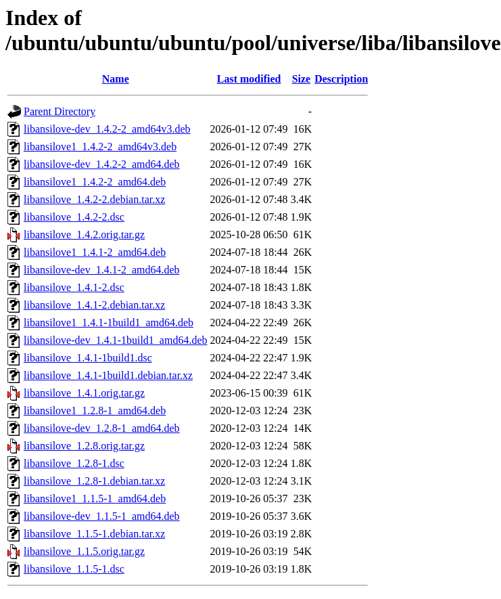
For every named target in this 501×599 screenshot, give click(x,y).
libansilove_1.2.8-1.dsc (74, 463)
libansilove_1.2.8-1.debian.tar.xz (94, 481)
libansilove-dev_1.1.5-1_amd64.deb (102, 516)
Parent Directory (59, 111)
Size (301, 79)
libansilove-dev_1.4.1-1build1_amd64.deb (116, 340)
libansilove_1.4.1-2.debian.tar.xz (94, 305)
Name (115, 79)
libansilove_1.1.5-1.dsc (74, 569)
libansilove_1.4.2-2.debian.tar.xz (94, 199)
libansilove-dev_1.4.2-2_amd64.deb (102, 164)
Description (341, 79)
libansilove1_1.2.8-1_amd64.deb (95, 410)
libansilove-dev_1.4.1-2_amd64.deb (102, 269)
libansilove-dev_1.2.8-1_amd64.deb (102, 428)
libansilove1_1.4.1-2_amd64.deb (95, 252)
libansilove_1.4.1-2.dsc (74, 287)
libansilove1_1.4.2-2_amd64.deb (95, 181)
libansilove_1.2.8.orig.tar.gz (84, 445)
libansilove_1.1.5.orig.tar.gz (84, 551)
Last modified (249, 79)
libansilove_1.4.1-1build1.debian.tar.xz (108, 375)
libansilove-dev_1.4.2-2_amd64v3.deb (107, 129)
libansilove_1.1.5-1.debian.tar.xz (94, 533)
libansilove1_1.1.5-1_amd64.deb (95, 498)
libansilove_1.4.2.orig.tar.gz (84, 234)
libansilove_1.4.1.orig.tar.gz (84, 393)
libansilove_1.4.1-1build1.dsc (88, 357)
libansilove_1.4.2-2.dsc (74, 217)
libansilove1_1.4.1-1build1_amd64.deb (108, 322)
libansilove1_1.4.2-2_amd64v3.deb (100, 146)
